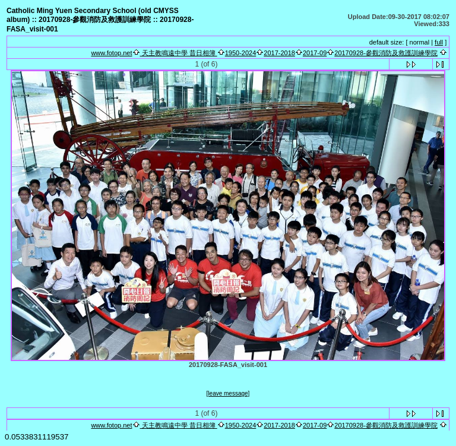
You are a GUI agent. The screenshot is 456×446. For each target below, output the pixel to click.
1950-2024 (240, 52)
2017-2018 (279, 52)
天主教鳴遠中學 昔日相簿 (178, 52)
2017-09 (315, 52)
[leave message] (228, 393)
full (439, 42)
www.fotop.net (111, 52)
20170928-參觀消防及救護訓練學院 (386, 52)
